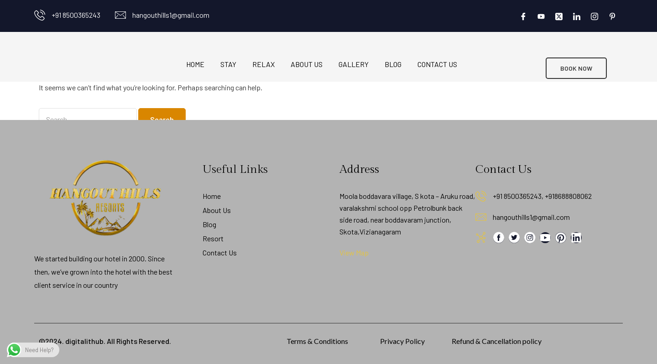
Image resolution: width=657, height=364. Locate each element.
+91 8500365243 (76, 14)
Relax (263, 64)
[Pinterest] (612, 16)
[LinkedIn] (577, 16)
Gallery (354, 64)
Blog (393, 64)
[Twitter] (559, 16)
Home (195, 64)
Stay (228, 64)
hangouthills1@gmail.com (170, 14)
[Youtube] (541, 16)
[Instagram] (594, 16)
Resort (213, 238)
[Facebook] (523, 16)
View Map (354, 252)
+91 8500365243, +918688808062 (542, 196)
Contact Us (437, 64)
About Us (307, 64)
